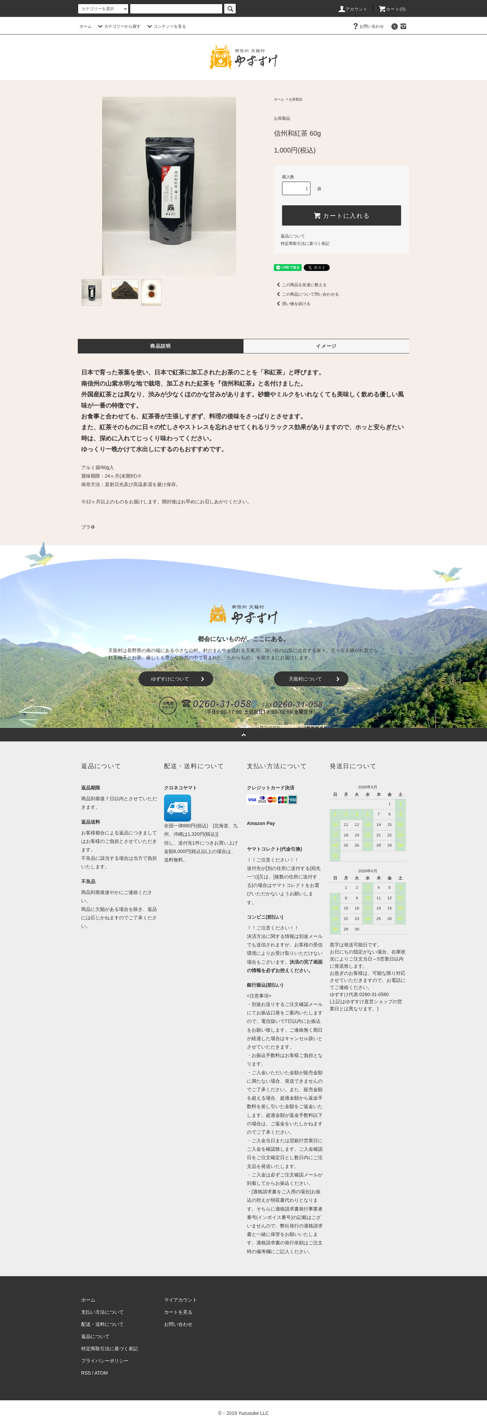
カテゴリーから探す (118, 26)
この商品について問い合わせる (306, 294)
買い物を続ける (292, 303)
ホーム (85, 26)
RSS (86, 1373)
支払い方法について (102, 1312)
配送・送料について (102, 1324)
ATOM (101, 1373)
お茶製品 (295, 99)
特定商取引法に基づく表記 (305, 243)
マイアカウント (180, 1300)
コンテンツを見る (165, 26)
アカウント (353, 9)
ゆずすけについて (178, 679)
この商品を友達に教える (300, 284)
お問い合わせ (367, 26)
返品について (293, 236)
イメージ (326, 346)
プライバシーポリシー (105, 1360)
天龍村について (315, 679)
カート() (392, 9)
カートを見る (178, 1312)
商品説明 (160, 346)
